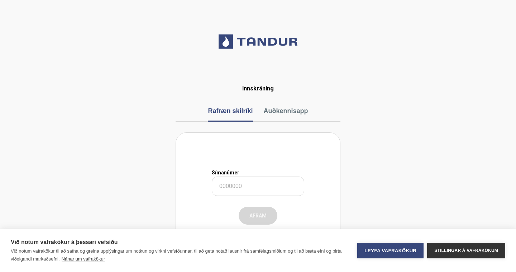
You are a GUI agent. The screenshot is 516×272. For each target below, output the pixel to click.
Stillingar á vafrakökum (466, 250)
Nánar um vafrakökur (83, 259)
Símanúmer (225, 172)
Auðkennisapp (286, 110)
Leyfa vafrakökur (390, 250)
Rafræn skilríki (230, 110)
